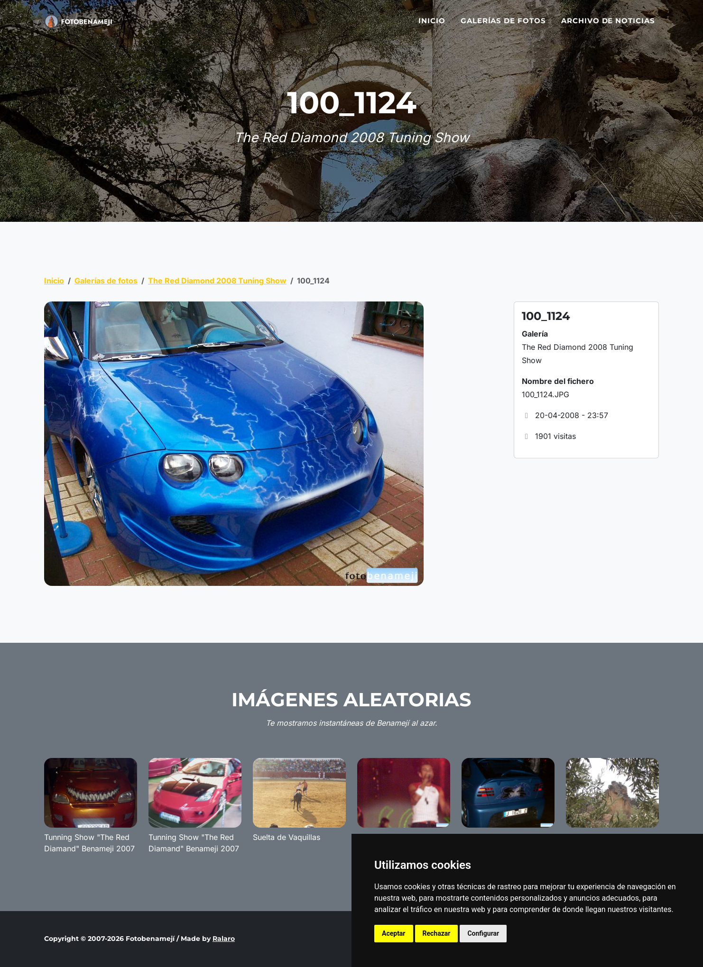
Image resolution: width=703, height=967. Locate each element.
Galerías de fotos (503, 24)
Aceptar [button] (394, 933)
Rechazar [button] (437, 933)
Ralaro (224, 938)
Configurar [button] (483, 933)
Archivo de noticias (608, 24)
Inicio (431, 24)
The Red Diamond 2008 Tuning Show (217, 280)
